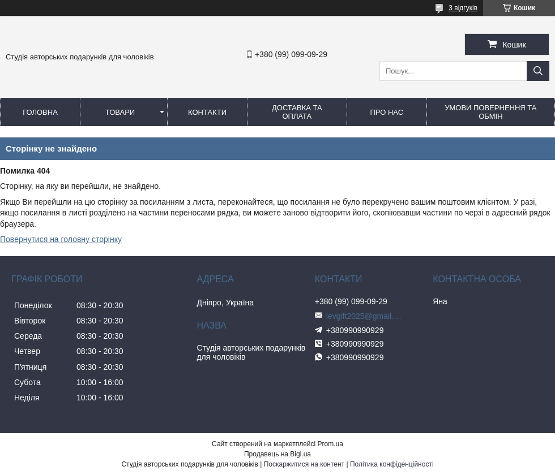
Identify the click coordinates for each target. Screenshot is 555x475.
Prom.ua (330, 444)
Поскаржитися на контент (304, 464)
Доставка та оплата (297, 111)
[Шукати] (538, 71)
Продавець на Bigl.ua (277, 454)
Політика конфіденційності (392, 464)
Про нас (386, 112)
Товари (120, 112)
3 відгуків (463, 8)
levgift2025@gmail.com (365, 316)
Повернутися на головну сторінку (61, 239)
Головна (40, 112)
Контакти (207, 112)
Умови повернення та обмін (490, 111)
